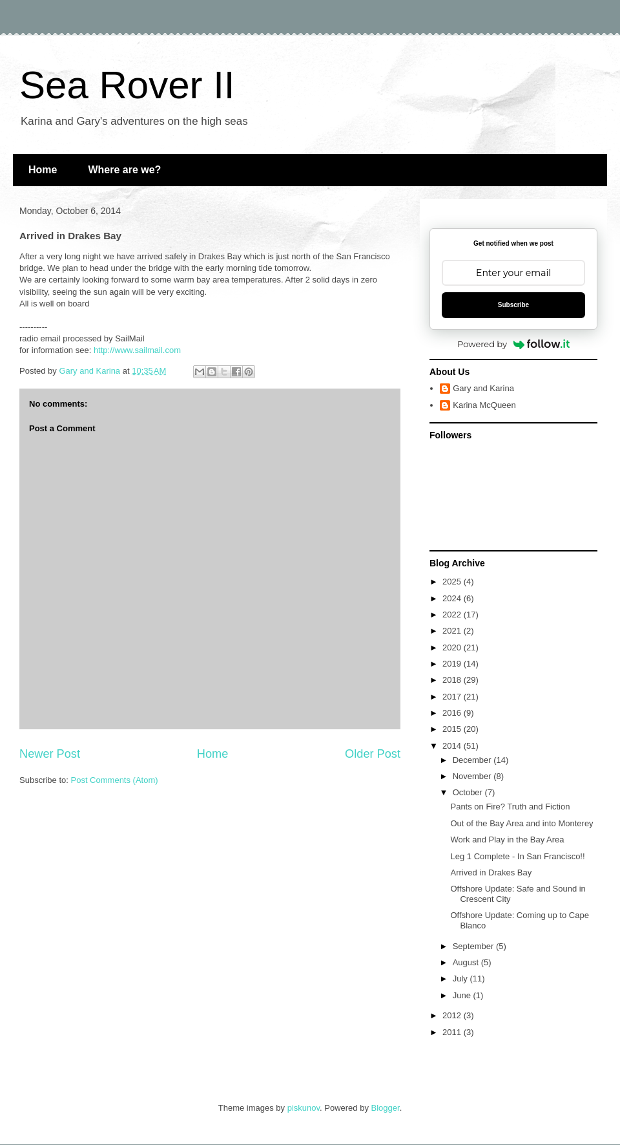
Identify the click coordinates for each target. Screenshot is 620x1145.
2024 (453, 598)
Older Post (372, 753)
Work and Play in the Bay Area (507, 839)
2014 (453, 746)
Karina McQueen (484, 405)
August (467, 962)
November (473, 776)
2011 (453, 1032)
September (474, 946)
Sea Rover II (127, 85)
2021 (453, 631)
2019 (453, 664)
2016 (453, 713)
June (463, 995)
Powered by (513, 344)
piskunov (303, 1108)
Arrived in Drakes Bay (491, 872)
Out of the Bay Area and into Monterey (521, 823)
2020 (453, 647)
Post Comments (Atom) (114, 780)
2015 (453, 729)
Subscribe (513, 304)
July (461, 978)
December (473, 760)
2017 (453, 696)
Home (42, 169)
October (469, 792)
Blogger (385, 1108)
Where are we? (124, 169)
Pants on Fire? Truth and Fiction (510, 806)
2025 (453, 581)
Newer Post (49, 753)
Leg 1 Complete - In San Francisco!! (517, 856)
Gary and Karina (483, 388)
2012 (453, 1015)
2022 (453, 614)
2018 (453, 680)
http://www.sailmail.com (137, 350)
